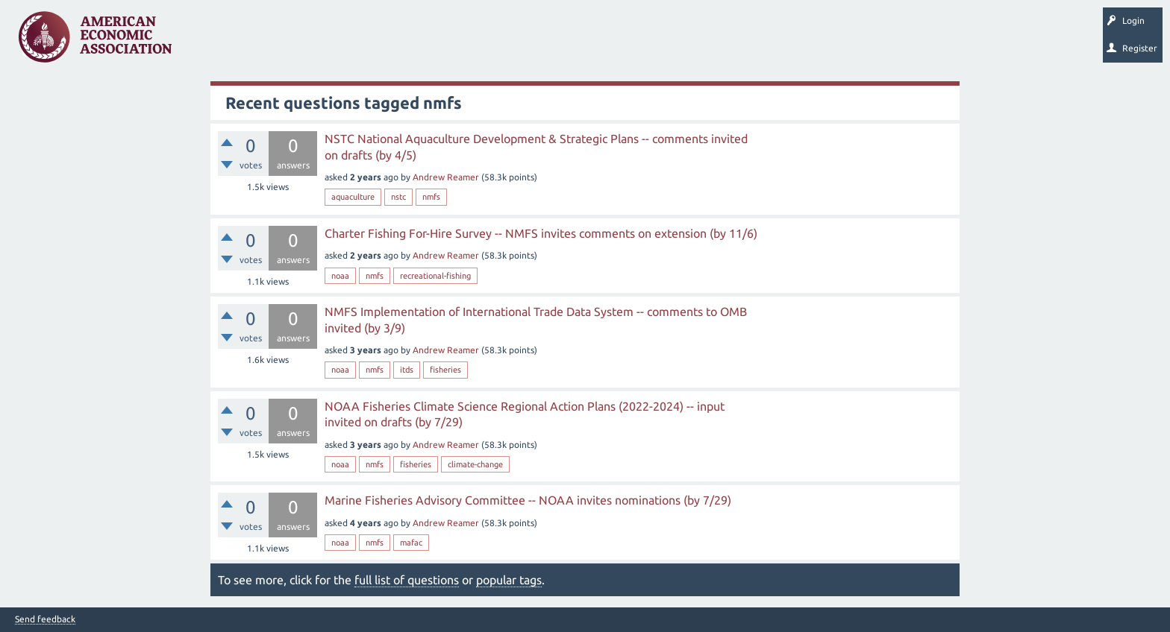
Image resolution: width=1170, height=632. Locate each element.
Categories (387, 42)
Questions (214, 42)
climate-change (475, 464)
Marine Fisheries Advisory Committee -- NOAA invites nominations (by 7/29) (528, 500)
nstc (398, 196)
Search (520, 42)
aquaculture (353, 196)
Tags (334, 42)
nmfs (431, 196)
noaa (340, 275)
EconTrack (696, 42)
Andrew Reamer (446, 177)
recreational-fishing (435, 275)
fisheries (445, 369)
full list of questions (406, 580)
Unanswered (277, 42)
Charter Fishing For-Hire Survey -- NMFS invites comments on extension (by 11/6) (541, 233)
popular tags (509, 580)
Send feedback (45, 619)
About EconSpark (624, 42)
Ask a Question (457, 42)
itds (406, 369)
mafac (411, 542)
